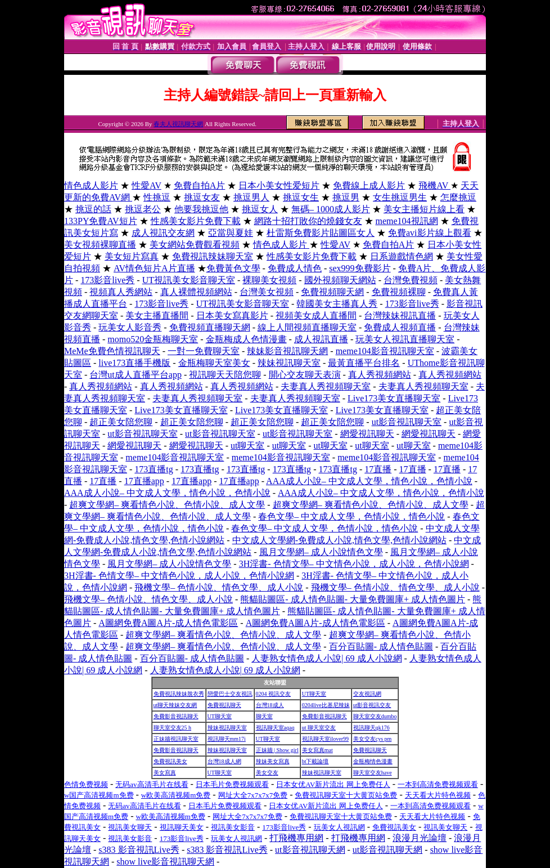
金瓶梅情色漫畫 (373, 761)
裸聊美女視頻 (269, 280)
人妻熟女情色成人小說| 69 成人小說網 (326, 658)
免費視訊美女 (170, 761)
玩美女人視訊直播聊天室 (404, 339)
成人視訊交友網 (163, 233)
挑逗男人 (251, 197)
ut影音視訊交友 (372, 705)
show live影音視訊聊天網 (165, 861)
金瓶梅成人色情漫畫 (246, 339)
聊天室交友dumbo (375, 716)
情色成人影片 (91, 185)
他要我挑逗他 (201, 209)
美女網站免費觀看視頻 (195, 244)
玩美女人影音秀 (129, 327)
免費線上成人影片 (369, 185)
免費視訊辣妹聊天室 (212, 256)
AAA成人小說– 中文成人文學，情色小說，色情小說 (369, 481)
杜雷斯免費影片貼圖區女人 (321, 233)
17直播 (377, 469)
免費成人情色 (295, 268)
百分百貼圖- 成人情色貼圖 (381, 646)
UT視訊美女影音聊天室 (188, 280)
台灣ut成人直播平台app (135, 374)
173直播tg (153, 469)
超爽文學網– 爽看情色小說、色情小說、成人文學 (167, 504)
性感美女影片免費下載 (196, 221)
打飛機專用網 (296, 838)
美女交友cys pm (372, 739)
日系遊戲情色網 (401, 256)
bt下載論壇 (315, 761)
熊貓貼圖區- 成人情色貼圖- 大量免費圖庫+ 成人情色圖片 (352, 599)
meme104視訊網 (407, 221)
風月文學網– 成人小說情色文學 (321, 552)
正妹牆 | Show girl (277, 750)
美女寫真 (165, 772)
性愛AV (146, 185)
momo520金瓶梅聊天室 (152, 339)
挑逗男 (345, 197)
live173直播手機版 (134, 363)
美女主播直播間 (156, 315)
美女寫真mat (317, 750)
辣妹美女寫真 (273, 761)
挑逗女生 (301, 197)
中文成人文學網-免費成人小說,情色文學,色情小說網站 (339, 540)
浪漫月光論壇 (420, 838)
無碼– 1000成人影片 (330, 209)
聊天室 (264, 716)
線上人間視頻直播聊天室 (307, 327)
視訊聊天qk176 (371, 727)
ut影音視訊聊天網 (310, 849)
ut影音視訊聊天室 (406, 422)
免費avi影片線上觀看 (429, 233)
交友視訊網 (367, 694)
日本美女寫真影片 (232, 315)
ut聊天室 (247, 445)
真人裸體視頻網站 (196, 292)
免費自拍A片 (200, 185)
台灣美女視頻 (267, 292)
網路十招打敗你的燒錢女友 (308, 221)
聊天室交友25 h (173, 727)
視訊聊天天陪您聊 (225, 374)
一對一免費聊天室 (204, 351)
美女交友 (267, 772)
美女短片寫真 (132, 256)
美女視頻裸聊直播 (100, 244)
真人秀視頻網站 (379, 374)
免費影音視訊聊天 (176, 716)
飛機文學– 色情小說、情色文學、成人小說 (218, 587)
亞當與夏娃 (230, 233)
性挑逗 (156, 197)
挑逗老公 (143, 209)
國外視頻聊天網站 (340, 280)
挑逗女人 (260, 209)
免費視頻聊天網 (332, 292)
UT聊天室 (314, 694)
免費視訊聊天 (224, 705)
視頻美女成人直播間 (316, 315)
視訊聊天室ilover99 (325, 739)
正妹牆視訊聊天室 (176, 739)
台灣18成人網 (224, 761)
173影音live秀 (107, 280)
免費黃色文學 (233, 268)
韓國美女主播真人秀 (336, 303)
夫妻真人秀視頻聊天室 (326, 386)
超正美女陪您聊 (120, 422)
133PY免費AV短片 (100, 221)
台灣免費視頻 (411, 280)
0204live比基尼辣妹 (326, 705)
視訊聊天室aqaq (275, 727)
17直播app (144, 481)
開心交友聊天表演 (305, 374)
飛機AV (434, 185)
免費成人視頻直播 (400, 327)
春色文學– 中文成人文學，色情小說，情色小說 (351, 516)
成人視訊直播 (321, 339)
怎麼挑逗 (458, 197)
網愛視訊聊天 (367, 434)
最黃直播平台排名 (364, 363)
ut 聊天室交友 (319, 727)
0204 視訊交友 (273, 694)
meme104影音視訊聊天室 (385, 351)
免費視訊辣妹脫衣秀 (179, 694)
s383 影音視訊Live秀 (138, 849)
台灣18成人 (270, 705)
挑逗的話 (93, 209)
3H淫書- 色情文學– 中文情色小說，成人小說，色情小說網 (354, 564)
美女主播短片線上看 (424, 209)
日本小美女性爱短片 (278, 185)
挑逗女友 (202, 197)
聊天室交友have (372, 772)
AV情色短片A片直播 (154, 268)
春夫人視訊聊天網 (178, 123)
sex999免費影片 (359, 268)
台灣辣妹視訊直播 (400, 315)
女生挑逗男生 (400, 197)
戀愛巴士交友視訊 (230, 694)
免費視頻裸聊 (399, 292)
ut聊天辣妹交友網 (175, 705)
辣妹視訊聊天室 (289, 363)
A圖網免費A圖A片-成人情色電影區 (168, 623)
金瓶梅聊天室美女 (214, 363)
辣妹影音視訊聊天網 (287, 351)
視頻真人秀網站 (120, 292)
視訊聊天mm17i (227, 739)
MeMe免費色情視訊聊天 (112, 351)
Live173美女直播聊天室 (394, 398)
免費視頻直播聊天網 (209, 327)
